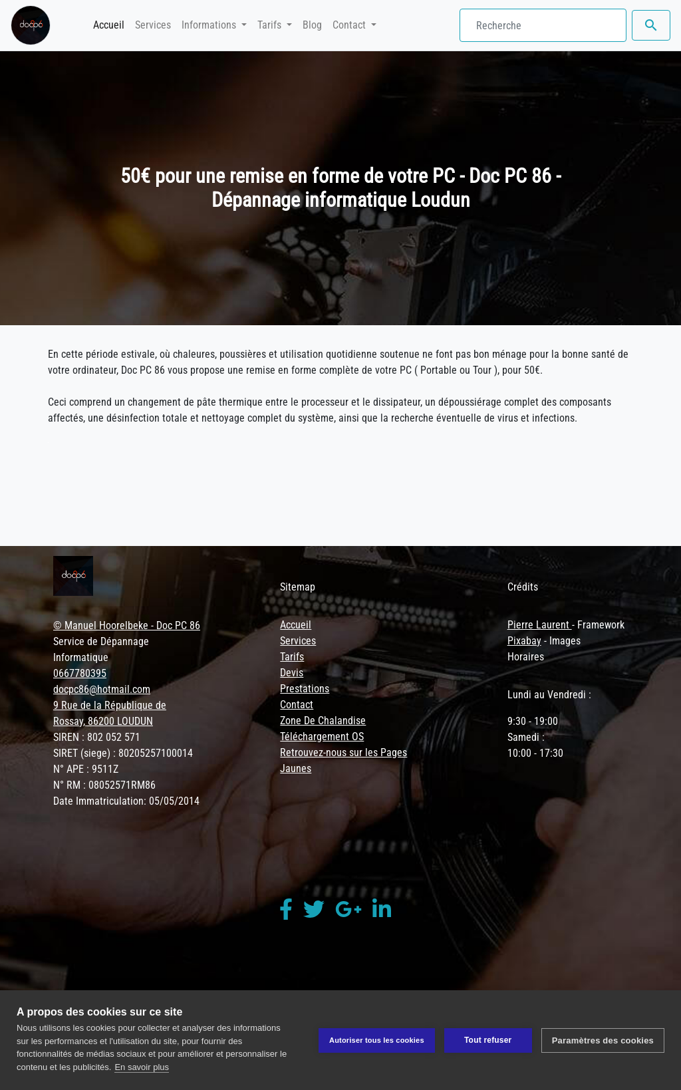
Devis (291, 672)
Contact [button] (350, 25)
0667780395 (79, 673)
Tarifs (292, 656)
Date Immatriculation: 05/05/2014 (126, 801)
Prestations (304, 688)
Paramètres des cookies (603, 1040)
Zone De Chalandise (323, 720)
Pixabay (524, 640)
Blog (312, 25)
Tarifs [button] (270, 25)
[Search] (543, 25)
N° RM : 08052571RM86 (104, 785)
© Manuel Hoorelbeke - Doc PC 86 (126, 625)
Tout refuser (488, 1040)
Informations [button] (210, 25)
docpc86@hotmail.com (101, 689)
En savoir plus (141, 1067)
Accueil (111, 24)
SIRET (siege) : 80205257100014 (123, 753)
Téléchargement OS (322, 736)
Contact (296, 704)
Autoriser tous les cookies (376, 1040)
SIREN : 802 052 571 (96, 737)
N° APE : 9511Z (85, 769)
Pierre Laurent (539, 624)
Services (153, 25)
